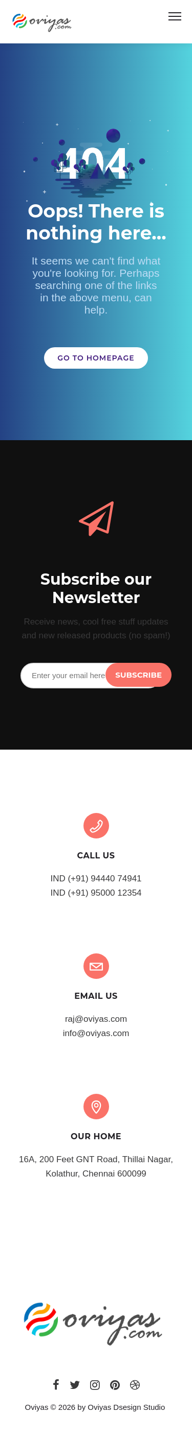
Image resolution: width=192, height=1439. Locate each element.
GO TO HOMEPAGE (95, 358)
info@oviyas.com (96, 1033)
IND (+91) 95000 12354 (95, 893)
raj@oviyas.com (96, 1019)
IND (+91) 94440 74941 (95, 878)
